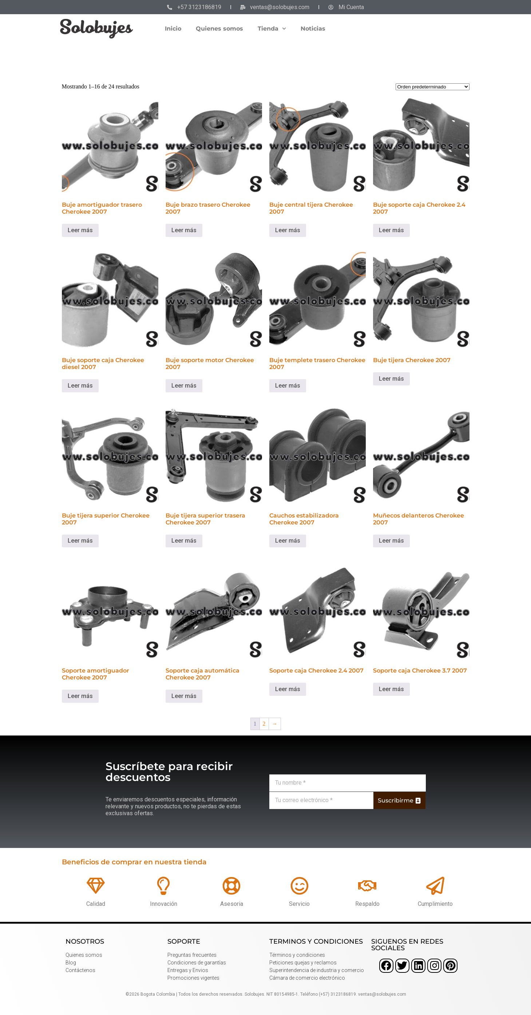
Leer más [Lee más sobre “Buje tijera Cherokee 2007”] (391, 378)
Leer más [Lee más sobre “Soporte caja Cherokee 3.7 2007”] (391, 689)
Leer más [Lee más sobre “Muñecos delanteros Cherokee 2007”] (391, 540)
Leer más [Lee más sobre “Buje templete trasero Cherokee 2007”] (287, 385)
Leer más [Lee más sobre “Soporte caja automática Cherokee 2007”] (184, 696)
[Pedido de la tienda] (432, 86)
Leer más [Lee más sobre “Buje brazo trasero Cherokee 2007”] (184, 230)
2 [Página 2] (264, 724)
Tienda (272, 28)
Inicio (173, 28)
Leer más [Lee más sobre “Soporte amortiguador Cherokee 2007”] (80, 696)
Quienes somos (219, 28)
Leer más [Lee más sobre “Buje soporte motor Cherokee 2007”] (184, 385)
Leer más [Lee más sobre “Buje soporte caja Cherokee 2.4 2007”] (391, 230)
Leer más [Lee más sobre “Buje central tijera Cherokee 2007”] (287, 230)
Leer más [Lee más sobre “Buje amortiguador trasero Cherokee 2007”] (80, 230)
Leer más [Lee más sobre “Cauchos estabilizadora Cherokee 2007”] (287, 540)
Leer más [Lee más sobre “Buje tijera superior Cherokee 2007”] (80, 540)
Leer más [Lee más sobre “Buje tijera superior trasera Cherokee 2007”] (184, 540)
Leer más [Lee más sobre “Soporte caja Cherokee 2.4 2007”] (287, 689)
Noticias (313, 28)
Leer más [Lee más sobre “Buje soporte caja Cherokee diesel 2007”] (80, 385)
